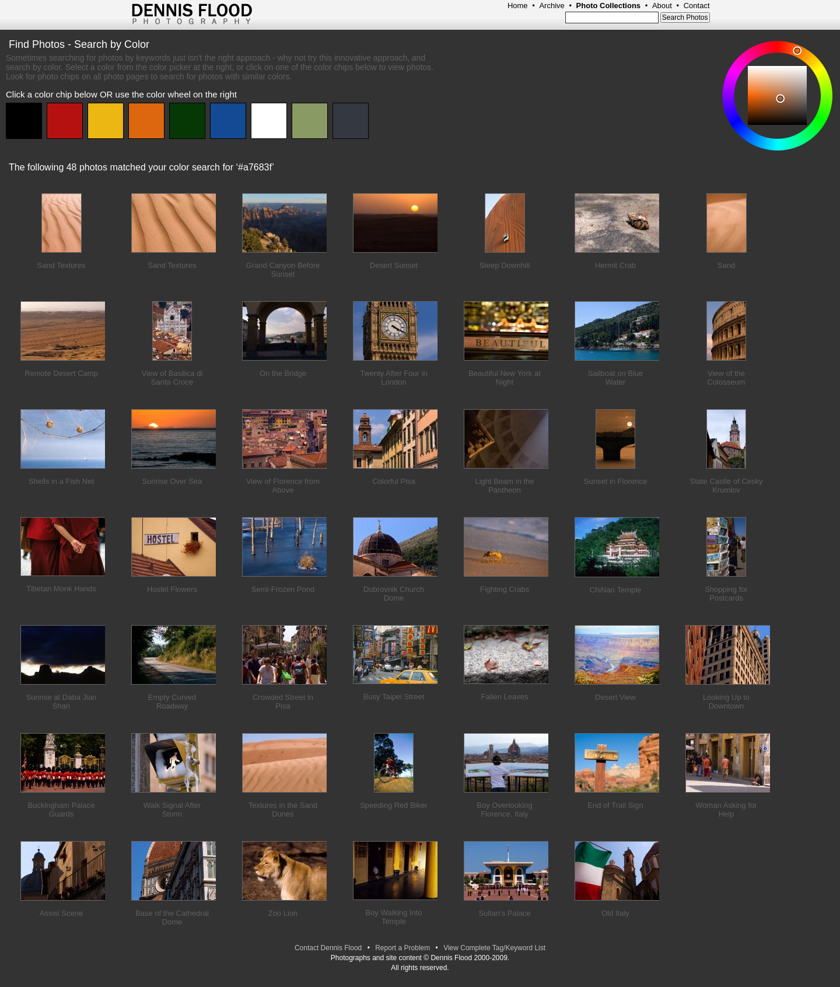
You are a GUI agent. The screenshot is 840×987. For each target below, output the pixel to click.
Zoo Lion (283, 913)
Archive (551, 5)
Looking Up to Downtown (726, 701)
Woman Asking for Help (726, 809)
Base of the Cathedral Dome (172, 917)
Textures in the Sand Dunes (283, 809)
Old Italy (615, 913)
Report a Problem (402, 948)
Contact (697, 5)
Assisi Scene (61, 913)
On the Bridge (283, 373)
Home (518, 5)
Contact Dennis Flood (328, 948)
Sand (726, 265)
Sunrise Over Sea (172, 481)
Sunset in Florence (615, 481)
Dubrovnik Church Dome (393, 593)
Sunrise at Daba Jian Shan (61, 701)
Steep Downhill (505, 265)
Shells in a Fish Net (61, 481)
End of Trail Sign (615, 805)
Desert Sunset (394, 265)
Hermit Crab (615, 265)
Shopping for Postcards (726, 593)
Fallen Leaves (504, 696)
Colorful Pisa (393, 481)
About (662, 5)
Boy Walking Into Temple (393, 917)
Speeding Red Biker (394, 805)
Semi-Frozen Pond (282, 589)
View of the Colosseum (726, 377)
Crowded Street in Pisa (283, 701)
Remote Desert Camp (61, 373)
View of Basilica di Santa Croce (172, 377)
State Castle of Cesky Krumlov (726, 485)
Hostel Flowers (172, 589)
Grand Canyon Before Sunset (283, 269)
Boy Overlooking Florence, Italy (504, 809)
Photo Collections (608, 5)
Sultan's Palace (504, 913)
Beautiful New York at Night (504, 377)
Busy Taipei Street (394, 696)
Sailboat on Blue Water (615, 377)
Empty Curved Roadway (172, 701)
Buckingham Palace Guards (61, 809)
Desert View (615, 697)
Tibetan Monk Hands (61, 588)
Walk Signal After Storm (172, 809)
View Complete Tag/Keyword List (494, 948)
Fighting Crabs (505, 589)
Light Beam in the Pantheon (504, 485)
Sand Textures (61, 265)
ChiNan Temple (616, 589)
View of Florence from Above (283, 485)
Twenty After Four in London (394, 377)
